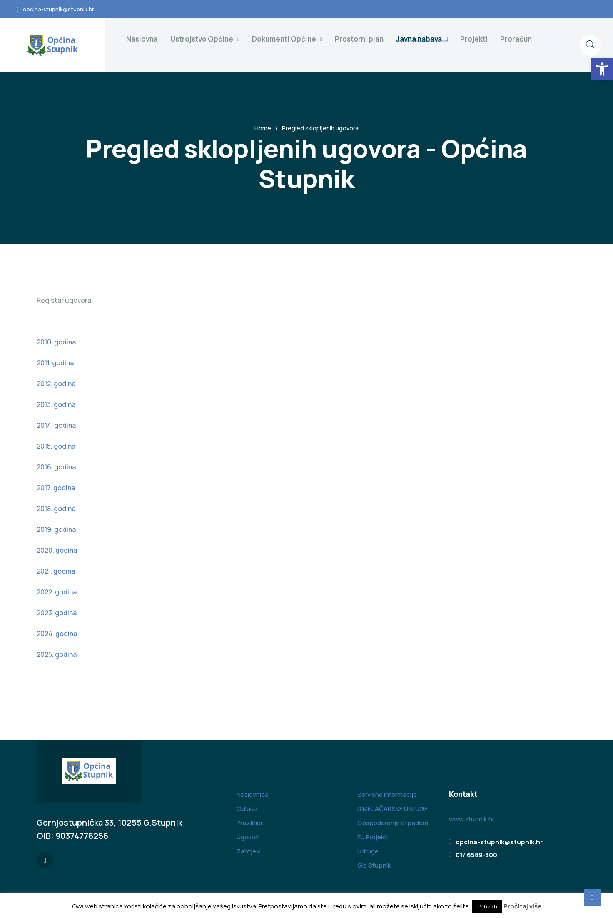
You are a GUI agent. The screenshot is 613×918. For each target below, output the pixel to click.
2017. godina (56, 487)
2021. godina (56, 571)
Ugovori (248, 837)
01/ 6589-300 (476, 855)
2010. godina (56, 342)
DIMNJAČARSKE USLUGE (392, 808)
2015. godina (56, 446)
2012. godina (56, 383)
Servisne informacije (387, 794)
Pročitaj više (522, 906)
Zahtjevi (249, 851)
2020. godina (57, 550)
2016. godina (56, 466)
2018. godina (56, 508)
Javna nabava (419, 39)
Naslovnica (253, 794)
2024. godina (57, 633)
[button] (602, 69)
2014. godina (56, 425)
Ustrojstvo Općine (201, 39)
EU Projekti (372, 837)
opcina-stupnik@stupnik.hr (58, 9)
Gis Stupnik (374, 865)
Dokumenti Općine (284, 39)
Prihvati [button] (487, 906)
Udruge (368, 851)
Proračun (516, 39)
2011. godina (55, 362)
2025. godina (57, 654)
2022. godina (57, 591)
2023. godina (57, 612)
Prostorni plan (359, 39)
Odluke (247, 808)
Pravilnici (249, 822)
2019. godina (56, 529)
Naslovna (142, 39)
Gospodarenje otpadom (392, 822)
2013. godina (56, 404)
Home (262, 128)
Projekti (474, 39)
